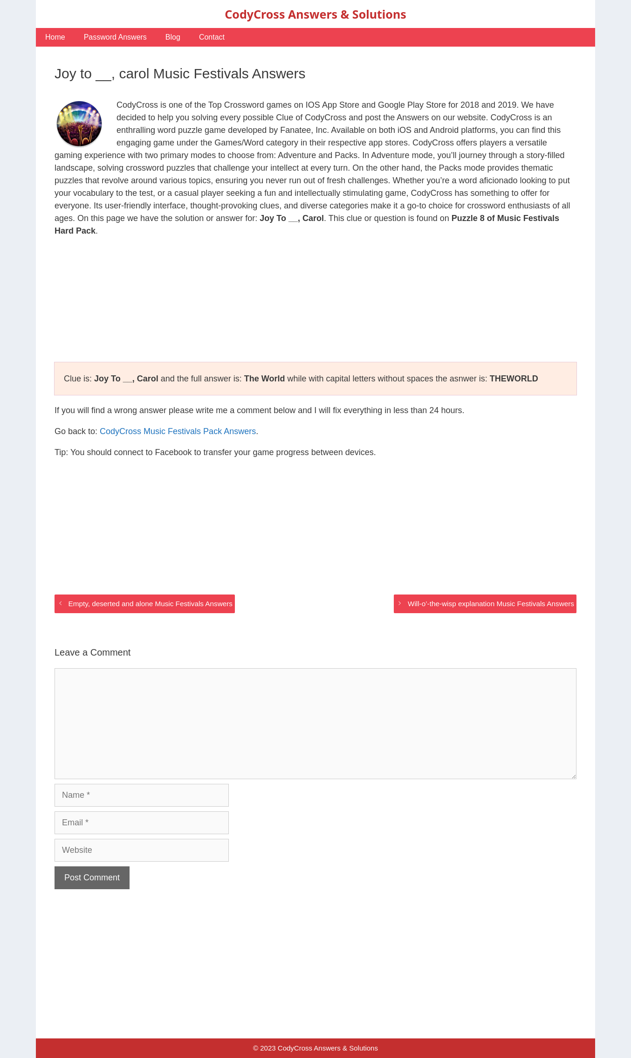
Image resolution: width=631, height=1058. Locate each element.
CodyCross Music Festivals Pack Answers (178, 431)
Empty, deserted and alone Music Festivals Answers (150, 604)
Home (55, 37)
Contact (212, 37)
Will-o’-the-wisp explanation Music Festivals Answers (491, 604)
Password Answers (115, 37)
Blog (172, 37)
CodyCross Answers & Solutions (315, 14)
